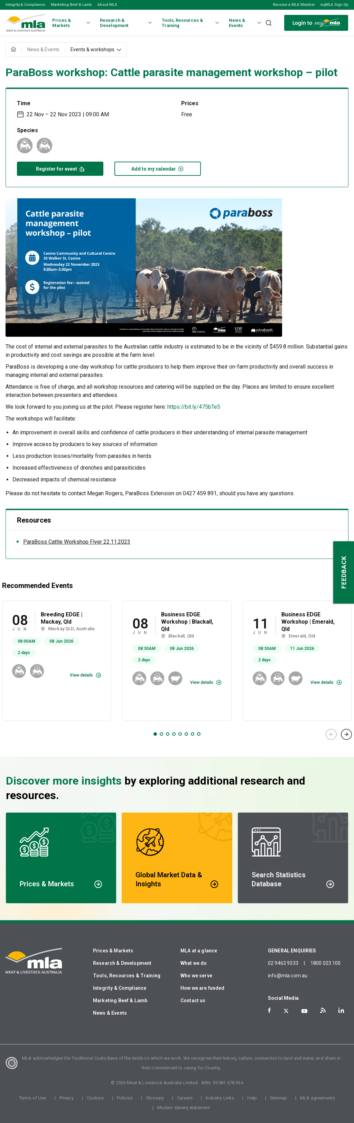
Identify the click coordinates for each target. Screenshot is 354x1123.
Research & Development (122, 963)
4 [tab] (174, 734)
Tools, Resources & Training (126, 975)
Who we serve (196, 975)
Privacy (66, 1098)
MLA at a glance (198, 950)
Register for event (60, 168)
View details (81, 675)
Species (27, 130)
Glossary (155, 1098)
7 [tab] (192, 734)
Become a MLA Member (294, 4)
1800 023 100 (325, 963)
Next (346, 734)
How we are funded (202, 988)
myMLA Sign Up (334, 4)
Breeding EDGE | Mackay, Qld (61, 618)
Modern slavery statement (183, 1107)
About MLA (107, 4)
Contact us (193, 1000)
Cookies (95, 1098)
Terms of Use (32, 1098)
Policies (125, 1098)
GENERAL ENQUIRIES (292, 950)
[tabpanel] (56, 660)
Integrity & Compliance (25, 4)
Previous (331, 734)
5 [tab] (180, 734)
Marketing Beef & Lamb (71, 4)
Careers (185, 1098)
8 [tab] (199, 734)
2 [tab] (161, 734)
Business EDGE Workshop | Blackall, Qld (187, 621)
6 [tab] (186, 734)
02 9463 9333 (283, 963)
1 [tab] (155, 734)
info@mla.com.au (287, 975)
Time (23, 103)
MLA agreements (317, 1098)
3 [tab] (167, 734)
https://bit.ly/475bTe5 (193, 407)
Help (252, 1098)
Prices (189, 103)
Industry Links (220, 1098)
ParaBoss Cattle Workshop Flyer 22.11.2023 (76, 541)
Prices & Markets (113, 950)
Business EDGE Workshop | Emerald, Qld (308, 621)
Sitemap (278, 1098)
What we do (193, 963)
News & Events (110, 1013)
